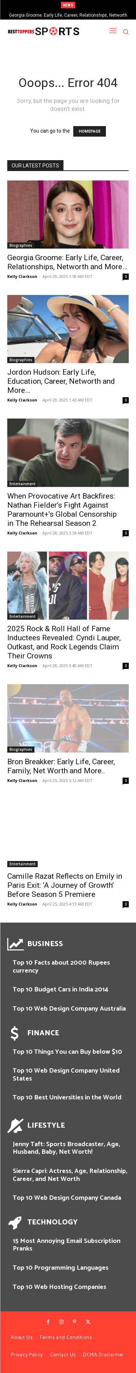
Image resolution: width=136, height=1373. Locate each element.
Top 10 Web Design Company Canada (67, 1198)
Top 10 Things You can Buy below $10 (67, 1052)
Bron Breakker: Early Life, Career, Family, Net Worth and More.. (61, 766)
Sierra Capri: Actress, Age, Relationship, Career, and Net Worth (70, 1175)
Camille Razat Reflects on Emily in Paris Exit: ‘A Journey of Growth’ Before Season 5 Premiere (64, 885)
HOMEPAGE (89, 131)
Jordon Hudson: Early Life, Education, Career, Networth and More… (61, 381)
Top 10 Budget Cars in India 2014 (60, 989)
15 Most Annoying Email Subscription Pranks (66, 1245)
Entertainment (22, 483)
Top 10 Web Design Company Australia (69, 1008)
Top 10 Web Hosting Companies (59, 1287)
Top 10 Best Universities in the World (67, 1097)
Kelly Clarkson (22, 276)
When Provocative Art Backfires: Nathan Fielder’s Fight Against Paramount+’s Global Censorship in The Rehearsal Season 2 (62, 510)
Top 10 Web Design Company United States (66, 1074)
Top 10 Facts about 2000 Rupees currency (61, 966)
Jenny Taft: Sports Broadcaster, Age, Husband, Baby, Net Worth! (66, 1148)
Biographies (20, 245)
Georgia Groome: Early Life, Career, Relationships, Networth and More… (67, 262)
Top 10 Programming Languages (60, 1267)
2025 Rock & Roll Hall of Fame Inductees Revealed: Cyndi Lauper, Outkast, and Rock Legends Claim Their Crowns (64, 642)
